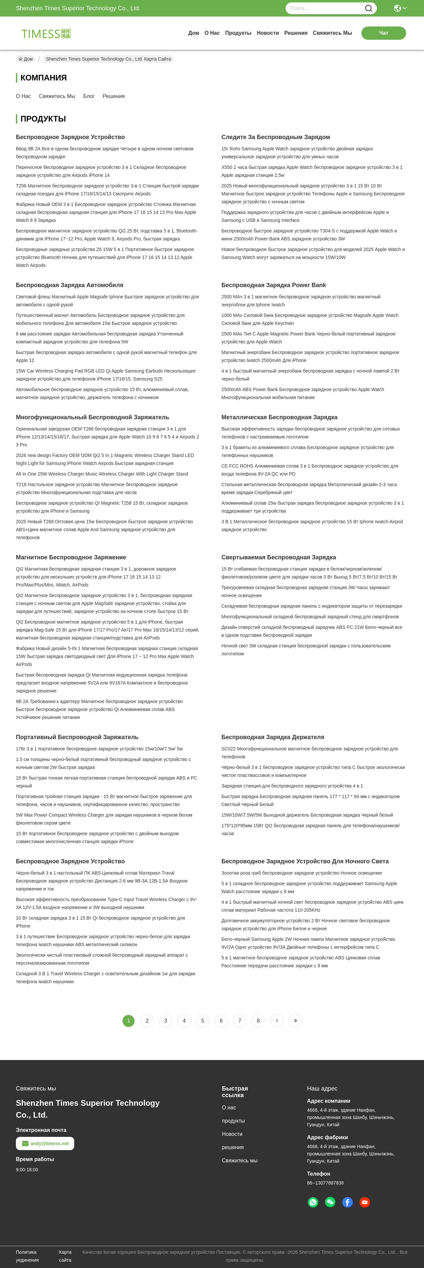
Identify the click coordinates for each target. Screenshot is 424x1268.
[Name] (369, 8)
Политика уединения (27, 1256)
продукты (238, 33)
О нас (212, 33)
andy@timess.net (45, 1143)
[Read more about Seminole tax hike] (277, 1021)
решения (295, 33)
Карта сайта (65, 1256)
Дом (193, 33)
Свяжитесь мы (332, 33)
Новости (268, 33)
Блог (89, 96)
